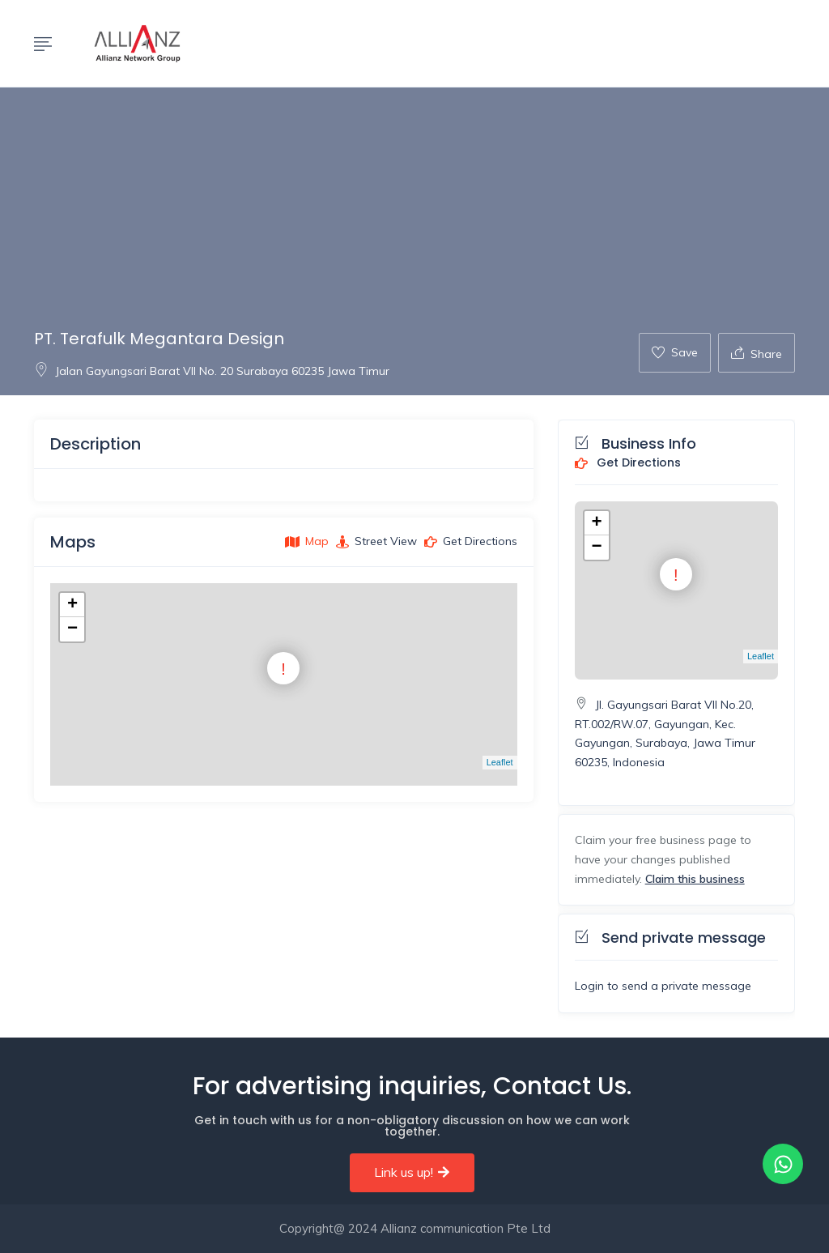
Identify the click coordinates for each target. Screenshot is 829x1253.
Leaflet (500, 762)
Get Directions (628, 463)
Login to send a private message (663, 985)
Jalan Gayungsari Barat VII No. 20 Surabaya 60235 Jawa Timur (211, 371)
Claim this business (695, 879)
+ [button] (72, 605)
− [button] (72, 629)
